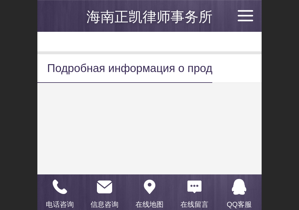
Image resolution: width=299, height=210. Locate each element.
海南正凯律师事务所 (149, 16)
